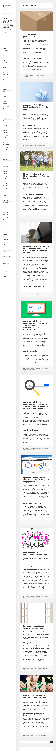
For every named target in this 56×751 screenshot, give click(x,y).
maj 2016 (4, 207)
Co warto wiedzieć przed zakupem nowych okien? (33, 627)
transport (4, 258)
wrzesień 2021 (5, 127)
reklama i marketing (6, 253)
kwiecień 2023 (5, 99)
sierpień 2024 (5, 79)
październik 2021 (6, 125)
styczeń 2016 (5, 210)
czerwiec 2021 (5, 132)
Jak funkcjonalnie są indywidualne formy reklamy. (36, 553)
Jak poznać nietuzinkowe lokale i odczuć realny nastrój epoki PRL (8, 34)
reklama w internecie (26, 295)
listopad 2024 (5, 74)
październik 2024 (6, 75)
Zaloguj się (5, 271)
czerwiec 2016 (5, 205)
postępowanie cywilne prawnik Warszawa (34, 714)
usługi (4, 261)
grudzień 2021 (5, 122)
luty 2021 (4, 139)
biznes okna (37, 668)
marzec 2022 (5, 116)
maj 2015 (4, 224)
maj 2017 (4, 190)
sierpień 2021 (5, 128)
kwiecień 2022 (5, 115)
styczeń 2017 (5, 197)
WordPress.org (5, 276)
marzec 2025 (5, 69)
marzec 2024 (5, 87)
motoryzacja (5, 247)
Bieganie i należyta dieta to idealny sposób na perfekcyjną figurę (36, 176)
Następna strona (51, 742)
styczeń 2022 (5, 120)
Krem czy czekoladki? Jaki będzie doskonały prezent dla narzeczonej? (35, 107)
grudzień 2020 (5, 142)
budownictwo (5, 239)
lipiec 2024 (5, 81)
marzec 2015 (5, 227)
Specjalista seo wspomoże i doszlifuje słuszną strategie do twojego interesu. (36, 479)
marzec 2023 (5, 101)
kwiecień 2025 (5, 67)
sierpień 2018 (5, 169)
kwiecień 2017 (5, 192)
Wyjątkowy (44, 145)
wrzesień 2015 (5, 217)
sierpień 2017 (5, 185)
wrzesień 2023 (5, 94)
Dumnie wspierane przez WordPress (29, 748)
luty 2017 (4, 195)
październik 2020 (6, 144)
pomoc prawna (37, 735)
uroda (4, 259)
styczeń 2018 (5, 180)
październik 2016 (6, 198)
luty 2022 (4, 118)
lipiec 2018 (5, 171)
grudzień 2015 (5, 212)
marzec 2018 (5, 176)
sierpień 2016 (5, 202)
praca (4, 249)
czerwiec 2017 (5, 188)
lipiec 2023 (5, 96)
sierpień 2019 (5, 157)
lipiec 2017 (5, 186)
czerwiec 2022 (5, 111)
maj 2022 (4, 113)
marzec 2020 (5, 152)
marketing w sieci (42, 294)
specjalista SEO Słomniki (32, 503)
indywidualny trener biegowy (33, 194)
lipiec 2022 (5, 110)
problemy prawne (45, 735)
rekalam (46, 294)
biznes (4, 237)
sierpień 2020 (5, 147)
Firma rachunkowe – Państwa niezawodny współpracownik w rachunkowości (8, 26)
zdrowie (32, 217)
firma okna (41, 668)
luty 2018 (4, 178)
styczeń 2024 (5, 91)
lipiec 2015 (5, 221)
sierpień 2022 (5, 108)
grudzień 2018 (5, 166)
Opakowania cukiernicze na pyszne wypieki (35, 35)
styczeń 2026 (5, 55)
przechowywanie (29, 76)
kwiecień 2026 (5, 50)
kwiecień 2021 (5, 135)
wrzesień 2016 (5, 200)
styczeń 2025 (5, 70)
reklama (4, 251)
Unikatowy (40, 145)
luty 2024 (4, 89)
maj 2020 (4, 151)
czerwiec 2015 (5, 222)
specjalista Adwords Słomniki (33, 286)
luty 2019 (4, 163)
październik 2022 (6, 106)
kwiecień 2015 (5, 226)
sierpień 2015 (5, 219)
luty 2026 (4, 53)
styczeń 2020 (5, 154)
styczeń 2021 (5, 140)
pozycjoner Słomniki (30, 430)
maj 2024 (4, 84)
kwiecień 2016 (5, 209)
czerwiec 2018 (5, 173)
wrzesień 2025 (5, 60)
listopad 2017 (5, 181)
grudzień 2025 (5, 57)
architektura (5, 234)
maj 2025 (4, 65)
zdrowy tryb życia (38, 217)
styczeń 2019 (5, 164)
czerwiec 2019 (5, 159)
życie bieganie (43, 217)
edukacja (4, 242)
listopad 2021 (5, 123)
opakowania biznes (38, 75)
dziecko (4, 241)
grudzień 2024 (5, 72)
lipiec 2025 (5, 62)
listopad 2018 (5, 168)
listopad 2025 (5, 58)
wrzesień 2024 (5, 77)
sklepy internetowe (6, 256)
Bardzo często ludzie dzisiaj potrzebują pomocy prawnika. (36, 696)
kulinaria (4, 246)
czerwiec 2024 (5, 82)
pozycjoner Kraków (30, 351)
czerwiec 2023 (5, 98)
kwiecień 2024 (5, 86)
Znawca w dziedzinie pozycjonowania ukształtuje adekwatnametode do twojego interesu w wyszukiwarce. (36, 405)
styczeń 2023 (5, 103)
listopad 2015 (5, 214)
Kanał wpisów (5, 273)
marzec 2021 (5, 137)
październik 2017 (6, 183)
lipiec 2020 (5, 149)
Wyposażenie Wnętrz (6, 263)
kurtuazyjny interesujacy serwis (7, 5)
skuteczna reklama (33, 295)
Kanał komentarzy (6, 274)
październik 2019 (6, 156)
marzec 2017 (5, 193)
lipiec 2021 (5, 130)
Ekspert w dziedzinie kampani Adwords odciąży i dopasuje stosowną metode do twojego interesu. (36, 249)
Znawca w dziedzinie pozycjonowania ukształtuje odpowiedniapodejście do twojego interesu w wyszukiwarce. (35, 325)
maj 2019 (4, 161)
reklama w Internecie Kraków (34, 567)
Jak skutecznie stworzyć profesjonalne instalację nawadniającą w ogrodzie (7, 38)
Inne (4, 244)
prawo (41, 735)
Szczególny (36, 145)
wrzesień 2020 (5, 145)
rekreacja (4, 254)
